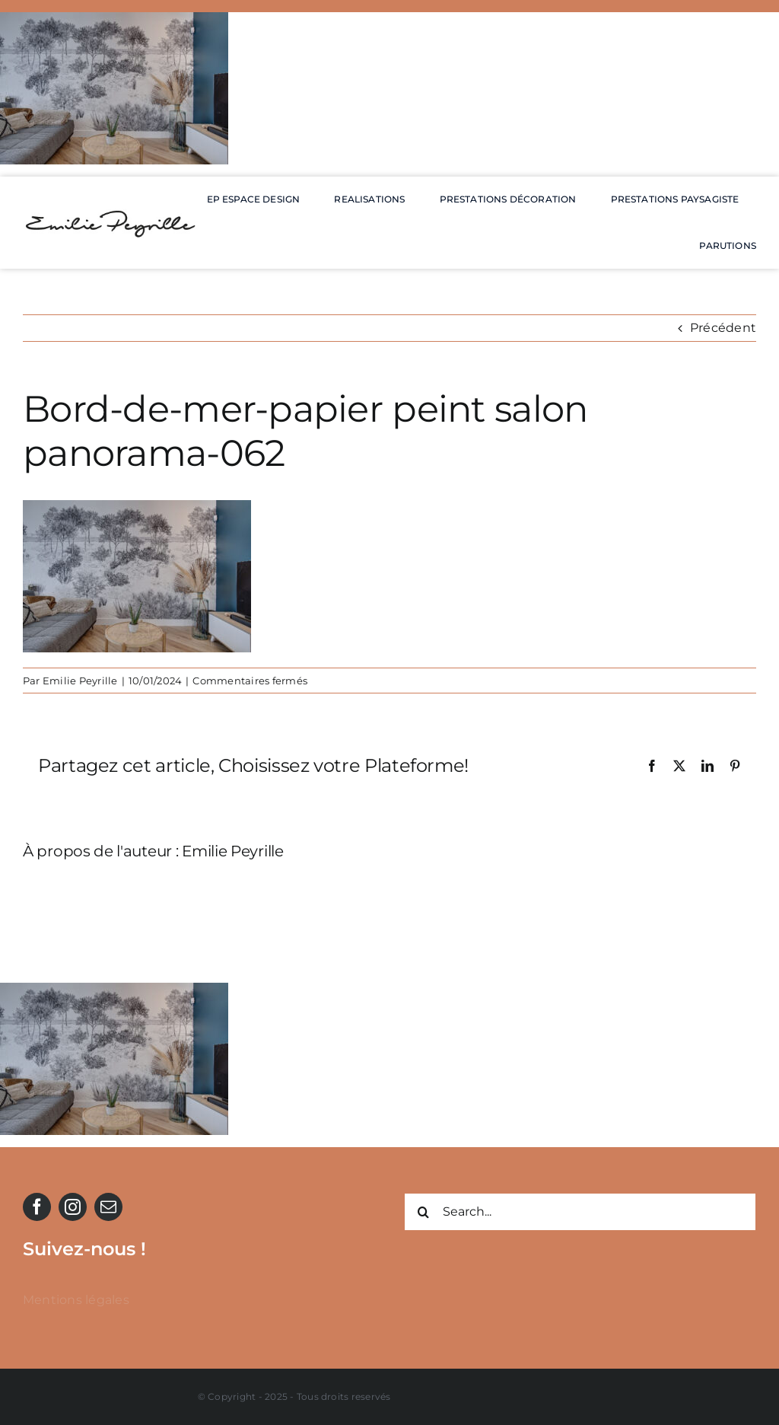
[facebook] (37, 1207)
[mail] (108, 1207)
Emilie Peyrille (80, 680)
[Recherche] (423, 1212)
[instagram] (73, 1207)
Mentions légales (76, 1300)
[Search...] (580, 1212)
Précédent (723, 327)
